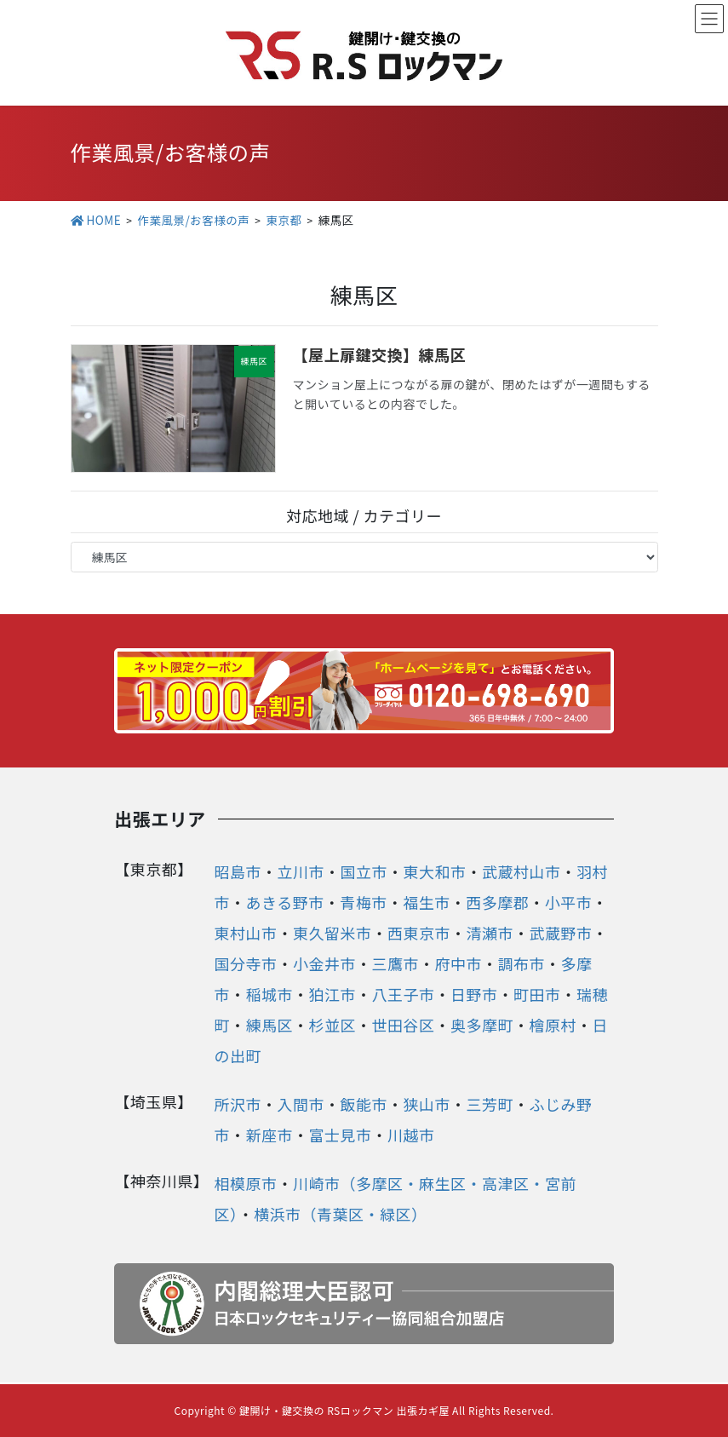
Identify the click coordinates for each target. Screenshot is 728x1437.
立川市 (301, 871)
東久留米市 (332, 933)
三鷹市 (396, 963)
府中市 (459, 963)
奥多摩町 (481, 1025)
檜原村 (553, 1025)
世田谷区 (403, 1025)
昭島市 (238, 871)
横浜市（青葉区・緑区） (340, 1214)
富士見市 (340, 1135)
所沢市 (238, 1104)
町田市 (537, 994)
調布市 (522, 963)
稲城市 (270, 994)
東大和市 (435, 871)
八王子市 (403, 994)
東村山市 (246, 933)
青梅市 (363, 902)
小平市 (569, 902)
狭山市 (427, 1104)
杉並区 (333, 1025)
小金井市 (324, 963)
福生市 (426, 902)
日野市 (474, 994)
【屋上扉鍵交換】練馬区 (380, 354)
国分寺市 (246, 963)
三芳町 (490, 1104)
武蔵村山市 (521, 871)
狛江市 (333, 994)
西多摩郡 (497, 902)
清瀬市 (490, 933)
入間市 (301, 1104)
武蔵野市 (561, 933)
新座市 (270, 1135)
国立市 (364, 871)
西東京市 (418, 933)
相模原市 (246, 1183)
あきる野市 (285, 902)
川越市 (411, 1135)
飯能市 (364, 1104)
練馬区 (270, 1025)
